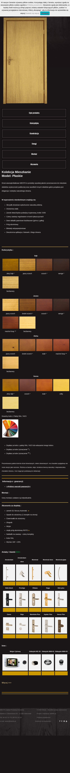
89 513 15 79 (7, 717)
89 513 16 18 (17, 717)
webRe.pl (53, 713)
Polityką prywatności (34, 5)
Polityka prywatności (43, 717)
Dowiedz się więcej (32, 13)
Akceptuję (44, 13)
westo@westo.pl (10, 721)
